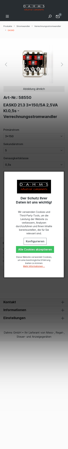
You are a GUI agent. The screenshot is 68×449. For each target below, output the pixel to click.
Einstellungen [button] (34, 318)
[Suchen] (50, 16)
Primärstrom (11, 129)
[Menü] (7, 16)
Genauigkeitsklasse (16, 158)
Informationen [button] (34, 310)
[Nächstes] (62, 64)
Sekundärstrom (13, 144)
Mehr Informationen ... (34, 266)
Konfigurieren (35, 241)
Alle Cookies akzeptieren (35, 249)
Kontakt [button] (34, 302)
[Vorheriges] (5, 64)
